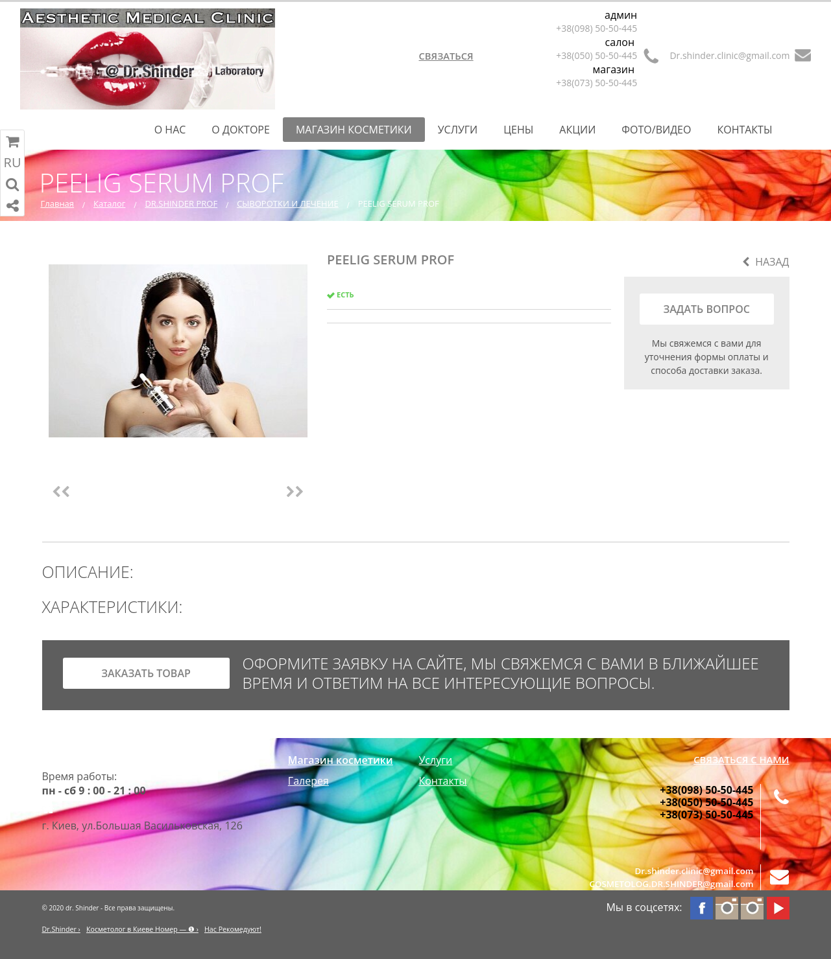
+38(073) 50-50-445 (596, 82)
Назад (765, 262)
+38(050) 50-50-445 (596, 55)
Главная (58, 203)
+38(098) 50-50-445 (596, 28)
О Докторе (240, 129)
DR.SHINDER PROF (181, 203)
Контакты (744, 129)
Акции (577, 129)
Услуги (458, 129)
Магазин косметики (354, 129)
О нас (170, 129)
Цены (518, 129)
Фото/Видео (656, 129)
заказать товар (146, 673)
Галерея (308, 781)
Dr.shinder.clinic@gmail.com (729, 55)
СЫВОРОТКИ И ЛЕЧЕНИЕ (288, 203)
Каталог (109, 203)
